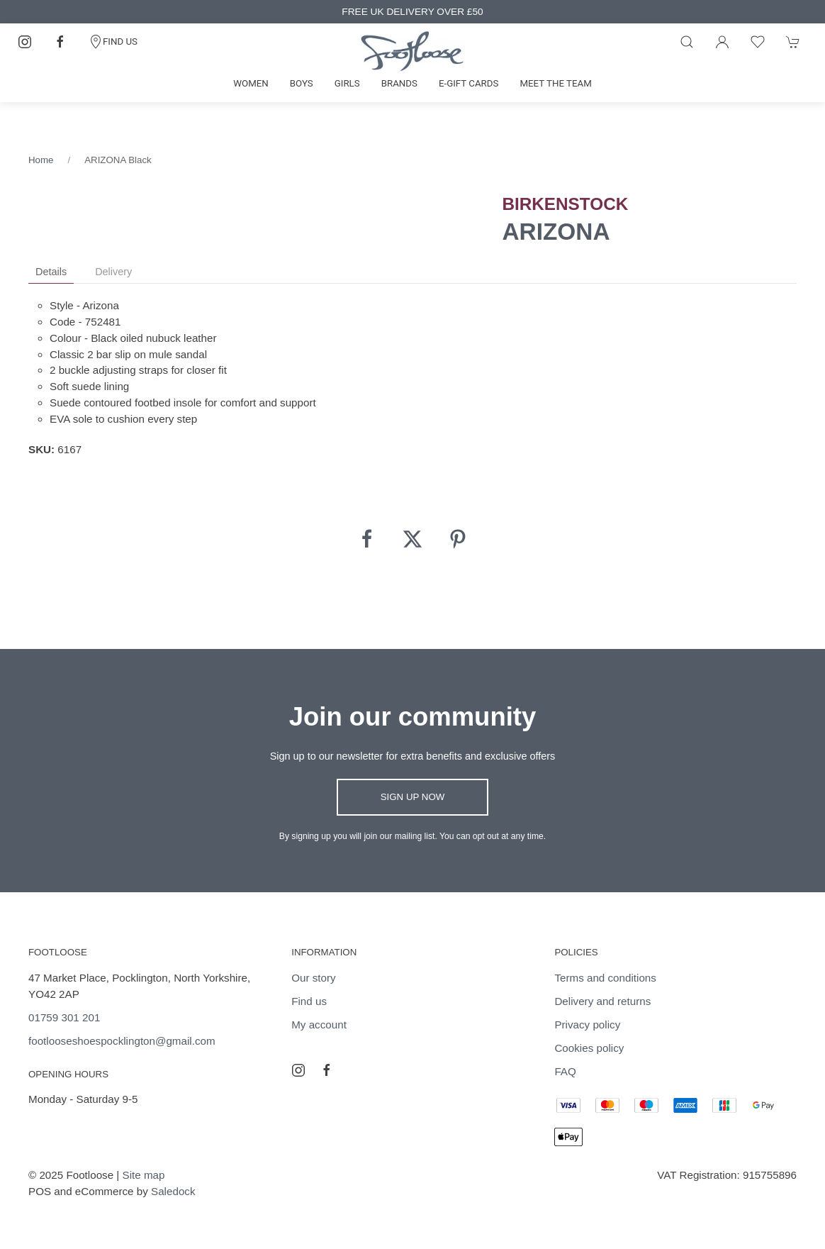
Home (40, 160)
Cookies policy (589, 1048)
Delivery (113, 271)
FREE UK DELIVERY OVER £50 (412, 11)
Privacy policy (587, 1024)
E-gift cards (469, 83)
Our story (313, 978)
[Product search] (687, 41)
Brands (399, 83)
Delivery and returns (602, 1001)
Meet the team (555, 83)
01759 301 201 (64, 1017)
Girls (347, 83)
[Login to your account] (722, 41)
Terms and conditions (605, 978)
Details (51, 271)
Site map (144, 1175)
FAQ (565, 1071)
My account (319, 1024)
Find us (309, 1001)
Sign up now (413, 797)
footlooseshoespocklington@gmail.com (121, 1041)
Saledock (173, 1191)
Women (251, 83)
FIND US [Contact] (113, 42)
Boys (301, 83)
